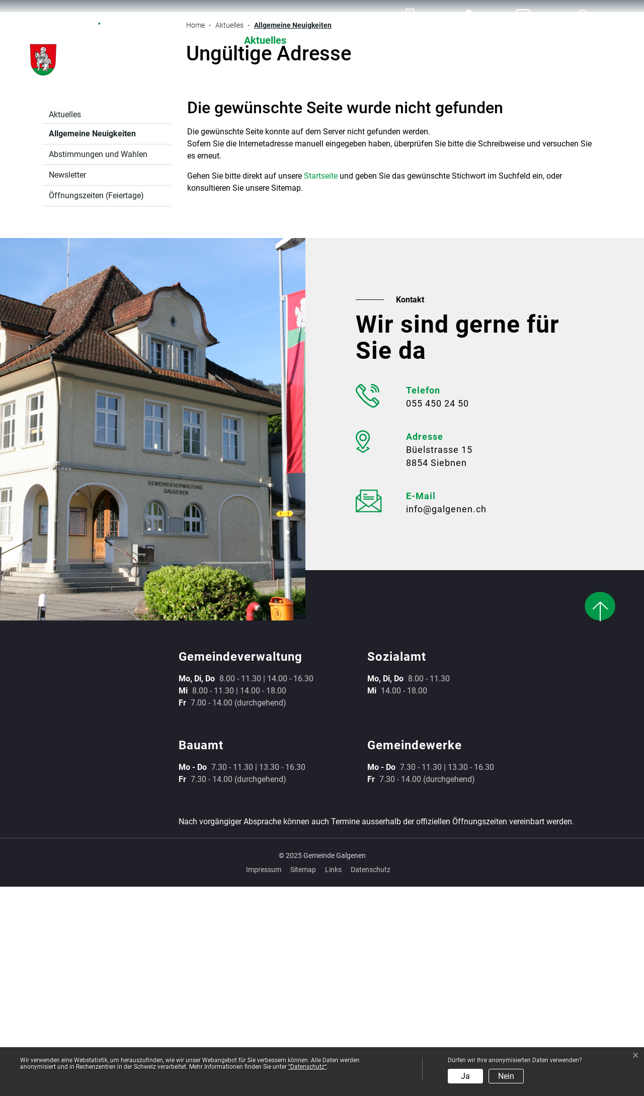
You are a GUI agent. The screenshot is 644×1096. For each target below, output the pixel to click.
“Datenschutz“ (307, 1066)
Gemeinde (510, 40)
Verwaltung (352, 40)
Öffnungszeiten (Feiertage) (96, 405)
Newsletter (67, 384)
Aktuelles (265, 40)
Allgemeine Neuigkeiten (92, 345)
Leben (587, 40)
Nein (506, 1076)
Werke (432, 40)
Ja (465, 1076)
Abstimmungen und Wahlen (98, 363)
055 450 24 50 (437, 612)
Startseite (321, 385)
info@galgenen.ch (446, 718)
